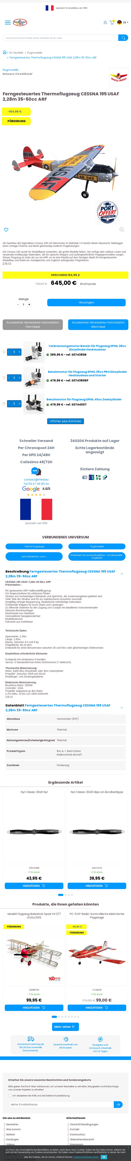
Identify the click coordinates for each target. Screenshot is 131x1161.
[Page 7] (75, 1017)
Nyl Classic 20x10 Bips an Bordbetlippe (97, 792)
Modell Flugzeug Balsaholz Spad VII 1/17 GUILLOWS (34, 915)
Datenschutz (77, 1134)
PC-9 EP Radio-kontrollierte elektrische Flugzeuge (97, 915)
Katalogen (12, 1139)
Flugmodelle (11, 70)
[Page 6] (72, 1017)
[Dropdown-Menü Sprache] (122, 22)
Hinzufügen (86, 302)
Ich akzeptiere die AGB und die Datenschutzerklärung (41, 1095)
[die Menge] (23, 304)
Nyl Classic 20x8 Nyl (34, 792)
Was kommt (13, 1129)
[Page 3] (69, 895)
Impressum (76, 1144)
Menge (24, 299)
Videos (10, 1144)
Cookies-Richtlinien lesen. (86, 1157)
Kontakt (74, 1129)
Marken (10, 1134)
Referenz (9, 74)
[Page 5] (69, 1017)
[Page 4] (72, 895)
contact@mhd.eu (36, 480)
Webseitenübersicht (82, 1139)
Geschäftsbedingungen (84, 1124)
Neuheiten (12, 1124)
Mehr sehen (65, 1027)
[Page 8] (78, 1017)
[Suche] (65, 37)
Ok (104, 1157)
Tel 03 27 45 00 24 (36, 484)
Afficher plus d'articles (65, 421)
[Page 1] (60, 895)
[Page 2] (65, 895)
